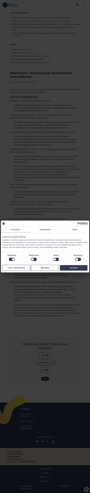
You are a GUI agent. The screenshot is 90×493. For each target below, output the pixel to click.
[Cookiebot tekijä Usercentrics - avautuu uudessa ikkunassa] (79, 223)
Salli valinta (45, 268)
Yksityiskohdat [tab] (45, 229)
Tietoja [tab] (74, 229)
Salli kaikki (74, 268)
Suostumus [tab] (15, 229)
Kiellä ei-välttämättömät (16, 268)
